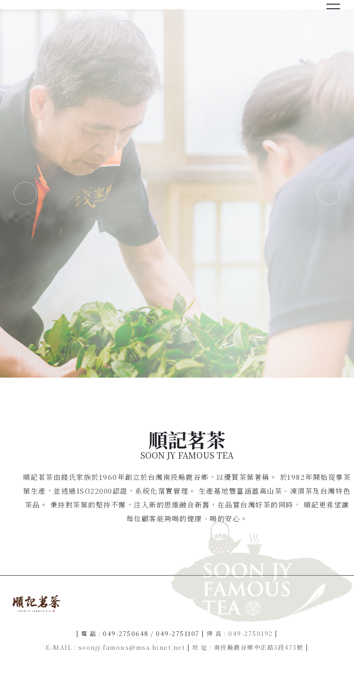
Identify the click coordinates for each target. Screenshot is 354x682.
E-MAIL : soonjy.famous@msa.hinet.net (115, 647)
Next (328, 193)
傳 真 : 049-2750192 (239, 633)
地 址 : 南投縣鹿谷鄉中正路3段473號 (248, 647)
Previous (25, 193)
